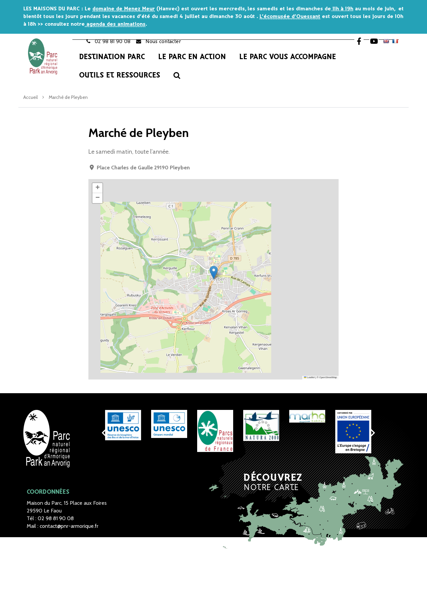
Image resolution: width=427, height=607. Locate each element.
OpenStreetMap (328, 377)
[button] (213, 272)
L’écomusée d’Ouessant (290, 16)
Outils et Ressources (119, 75)
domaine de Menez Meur (123, 8)
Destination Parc (112, 57)
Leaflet (309, 377)
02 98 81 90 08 (56, 518)
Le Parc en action (192, 57)
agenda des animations (115, 24)
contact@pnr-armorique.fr (69, 526)
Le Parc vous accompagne (287, 57)
